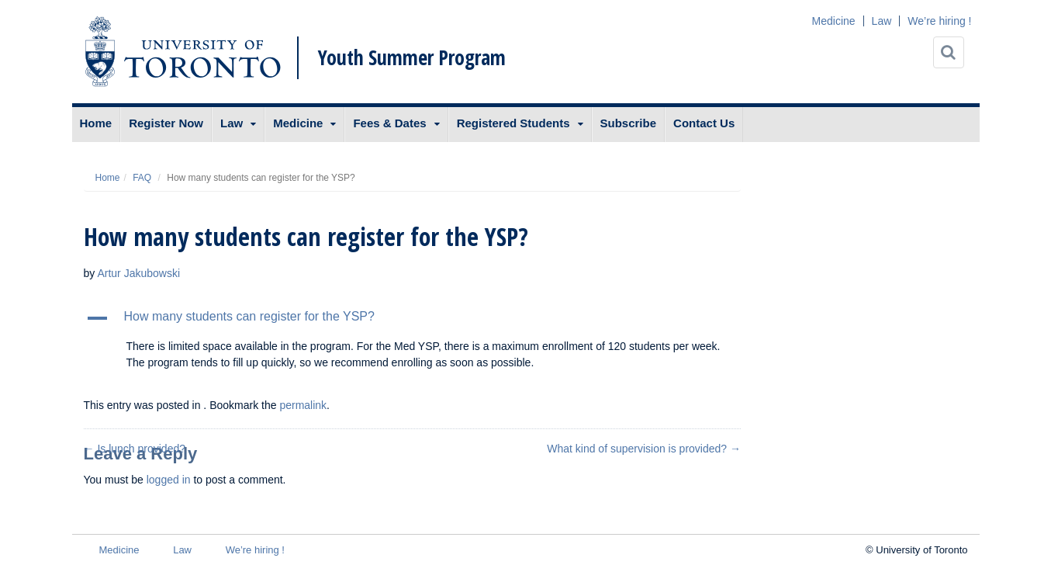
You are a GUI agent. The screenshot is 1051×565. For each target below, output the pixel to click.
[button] (413, 318)
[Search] (948, 52)
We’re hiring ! (939, 21)
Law (882, 21)
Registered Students (513, 123)
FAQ (142, 177)
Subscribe (628, 123)
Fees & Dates (389, 123)
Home (96, 123)
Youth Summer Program (412, 57)
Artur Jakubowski (138, 273)
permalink (303, 405)
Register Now (166, 123)
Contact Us (704, 123)
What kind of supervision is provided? (644, 448)
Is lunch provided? (135, 448)
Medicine (834, 21)
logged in (169, 479)
